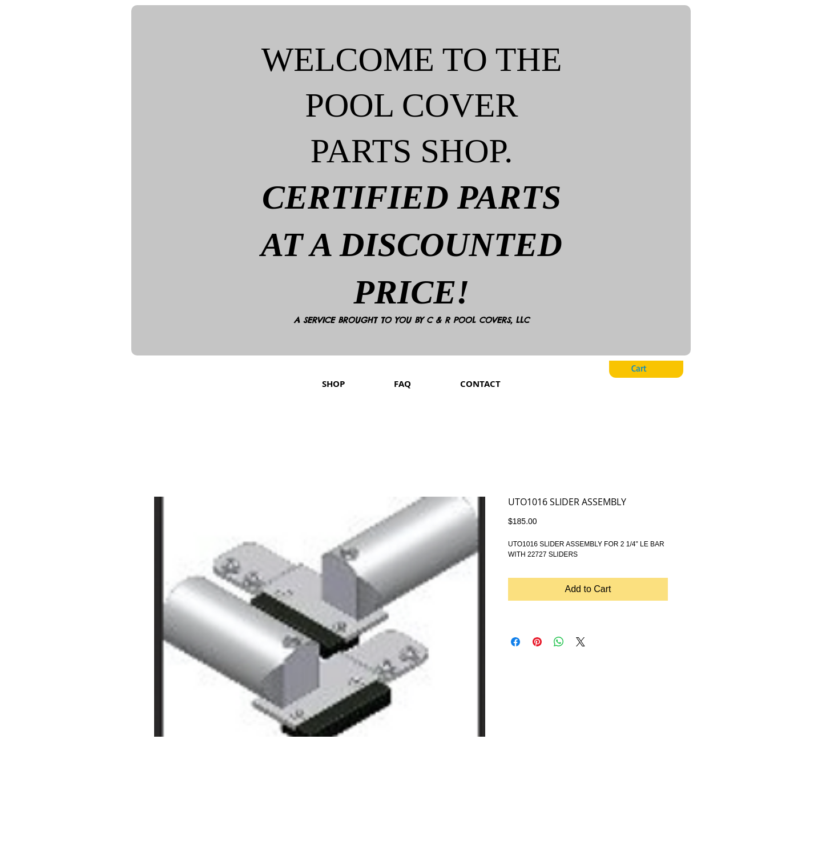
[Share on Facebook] (515, 642)
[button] (647, 368)
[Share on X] (580, 642)
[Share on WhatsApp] (559, 642)
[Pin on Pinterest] (537, 642)
